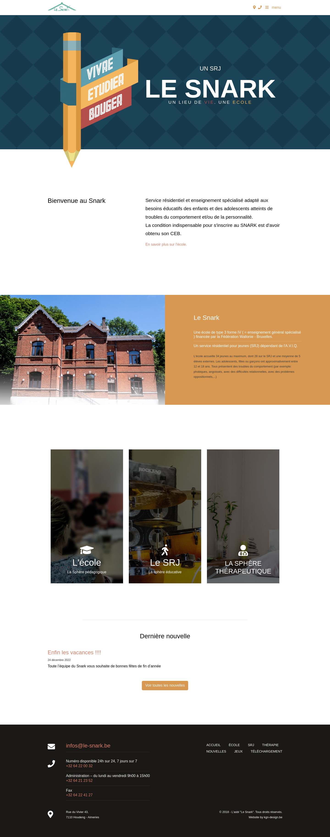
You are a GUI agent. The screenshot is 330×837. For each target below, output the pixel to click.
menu (273, 7)
